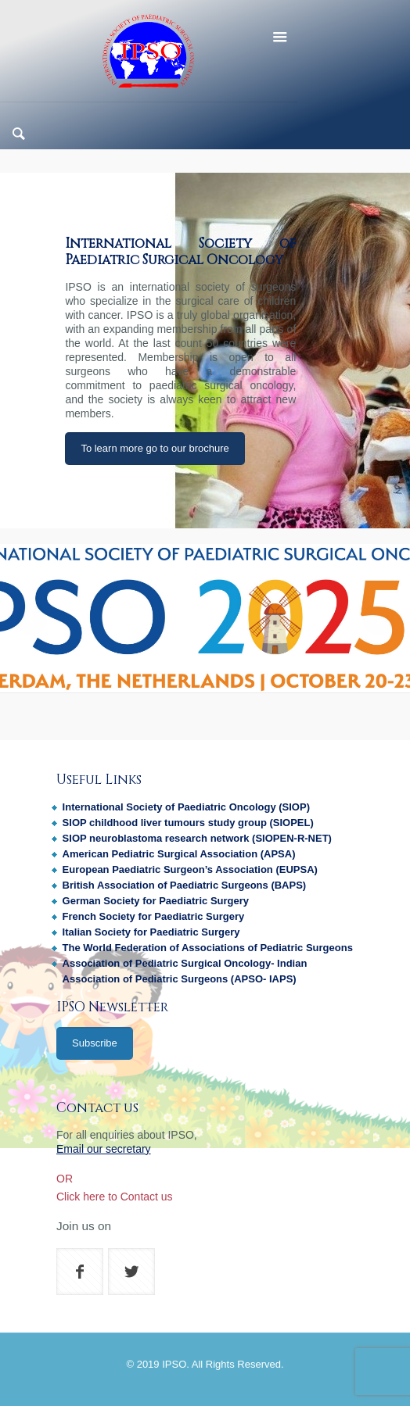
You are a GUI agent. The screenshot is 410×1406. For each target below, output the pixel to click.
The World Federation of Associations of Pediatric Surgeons (208, 947)
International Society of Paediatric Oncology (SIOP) (186, 807)
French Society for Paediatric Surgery (154, 916)
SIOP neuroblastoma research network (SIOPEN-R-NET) (197, 838)
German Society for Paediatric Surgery (156, 901)
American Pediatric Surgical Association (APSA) (179, 854)
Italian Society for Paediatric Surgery (151, 932)
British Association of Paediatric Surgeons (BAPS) (185, 885)
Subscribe (94, 1043)
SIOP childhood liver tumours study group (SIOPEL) (188, 822)
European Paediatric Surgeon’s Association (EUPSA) (190, 869)
